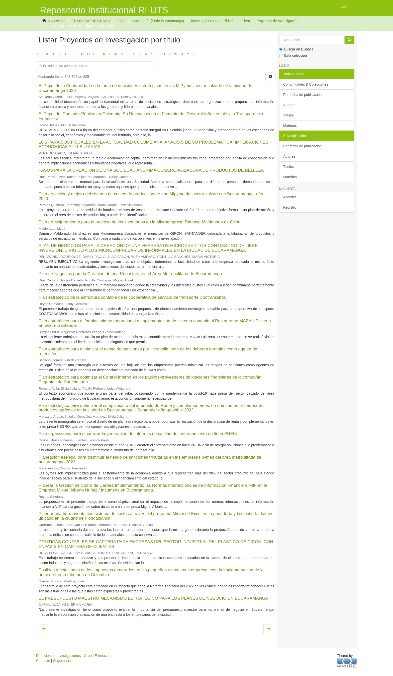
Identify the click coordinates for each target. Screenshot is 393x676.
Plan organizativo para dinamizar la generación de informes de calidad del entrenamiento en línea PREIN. (139, 433)
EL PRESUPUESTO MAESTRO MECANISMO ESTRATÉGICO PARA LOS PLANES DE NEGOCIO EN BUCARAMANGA (153, 598)
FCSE (121, 21)
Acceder (289, 197)
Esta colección (293, 55)
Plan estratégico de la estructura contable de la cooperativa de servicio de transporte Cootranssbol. (132, 297)
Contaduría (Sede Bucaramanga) (158, 21)
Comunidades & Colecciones (305, 84)
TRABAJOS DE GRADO (91, 21)
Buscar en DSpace (296, 49)
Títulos (288, 115)
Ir (149, 66)
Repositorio (57, 21)
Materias (290, 126)
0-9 (39, 54)
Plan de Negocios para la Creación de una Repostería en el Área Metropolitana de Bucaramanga (130, 273)
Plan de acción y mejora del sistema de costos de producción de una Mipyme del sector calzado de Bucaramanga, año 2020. (151, 196)
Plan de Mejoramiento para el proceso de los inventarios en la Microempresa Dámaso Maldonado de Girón (139, 222)
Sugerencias (62, 661)
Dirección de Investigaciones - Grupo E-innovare (74, 656)
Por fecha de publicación (302, 95)
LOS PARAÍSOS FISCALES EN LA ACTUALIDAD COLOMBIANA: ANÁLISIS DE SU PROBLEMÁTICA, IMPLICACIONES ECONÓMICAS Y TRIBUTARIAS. (153, 144)
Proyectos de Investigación (277, 21)
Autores (289, 105)
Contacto (43, 661)
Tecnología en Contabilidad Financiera (220, 21)
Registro (289, 207)
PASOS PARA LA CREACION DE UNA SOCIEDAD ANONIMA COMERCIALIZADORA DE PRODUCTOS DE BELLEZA (151, 170)
